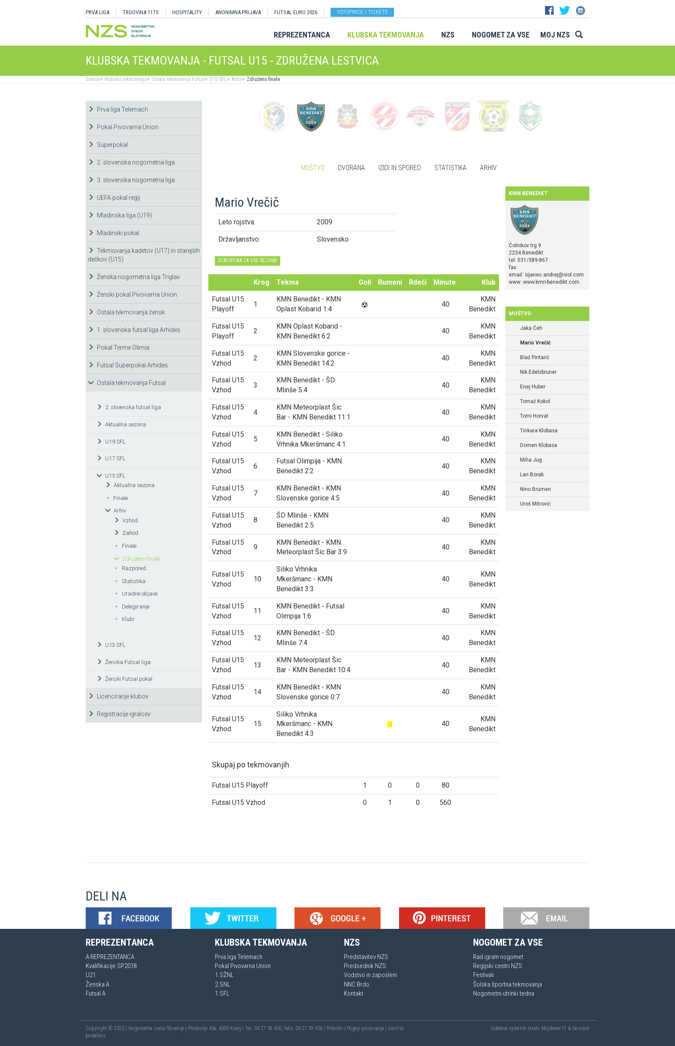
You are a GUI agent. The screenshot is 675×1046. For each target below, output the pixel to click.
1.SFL (222, 993)
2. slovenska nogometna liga (131, 162)
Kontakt (353, 993)
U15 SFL (217, 79)
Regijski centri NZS (497, 966)
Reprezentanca (302, 34)
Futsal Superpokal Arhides (128, 365)
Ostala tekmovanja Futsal (177, 79)
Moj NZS (555, 34)
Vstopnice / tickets (362, 12)
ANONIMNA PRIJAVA (238, 12)
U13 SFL (111, 645)
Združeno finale (262, 79)
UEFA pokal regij (114, 197)
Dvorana (351, 168)
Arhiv (236, 79)
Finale (117, 498)
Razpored (130, 568)
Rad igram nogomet (498, 957)
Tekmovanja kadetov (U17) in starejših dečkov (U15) (144, 255)
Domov (93, 79)
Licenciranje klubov (118, 696)
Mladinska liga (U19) (120, 215)
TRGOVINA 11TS (141, 12)
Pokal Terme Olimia (118, 347)
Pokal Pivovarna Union (123, 127)
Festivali (483, 975)
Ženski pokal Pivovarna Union (132, 294)
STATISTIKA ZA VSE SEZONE (247, 261)
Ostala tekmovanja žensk (126, 312)
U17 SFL (111, 458)
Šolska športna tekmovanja (507, 984)
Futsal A (95, 993)
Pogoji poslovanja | (367, 1028)
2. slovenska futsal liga (128, 407)
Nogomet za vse (500, 34)
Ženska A (97, 984)
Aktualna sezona (121, 424)
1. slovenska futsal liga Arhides (134, 329)
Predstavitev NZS (366, 957)
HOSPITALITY (187, 12)
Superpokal (108, 144)
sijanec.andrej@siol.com (554, 275)
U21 (91, 975)
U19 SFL (111, 441)
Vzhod (126, 520)
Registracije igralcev (119, 714)
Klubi (124, 619)
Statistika (130, 581)
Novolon (580, 1028)
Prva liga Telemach (118, 109)
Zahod (126, 533)
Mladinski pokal (113, 233)
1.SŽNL (224, 975)
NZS (448, 34)
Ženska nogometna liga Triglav (134, 276)
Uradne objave (136, 593)
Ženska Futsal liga (123, 662)
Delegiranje (132, 606)
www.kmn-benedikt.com (551, 282)
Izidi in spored (399, 168)
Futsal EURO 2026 (295, 12)
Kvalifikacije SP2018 (111, 966)
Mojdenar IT (554, 1028)
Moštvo (313, 168)
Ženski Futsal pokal (124, 679)
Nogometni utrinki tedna (503, 993)
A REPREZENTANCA (110, 957)
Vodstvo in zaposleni (370, 975)
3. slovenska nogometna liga (131, 180)
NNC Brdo (356, 984)
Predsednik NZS (365, 966)
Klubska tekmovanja (385, 34)
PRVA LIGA (97, 12)
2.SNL (222, 984)
